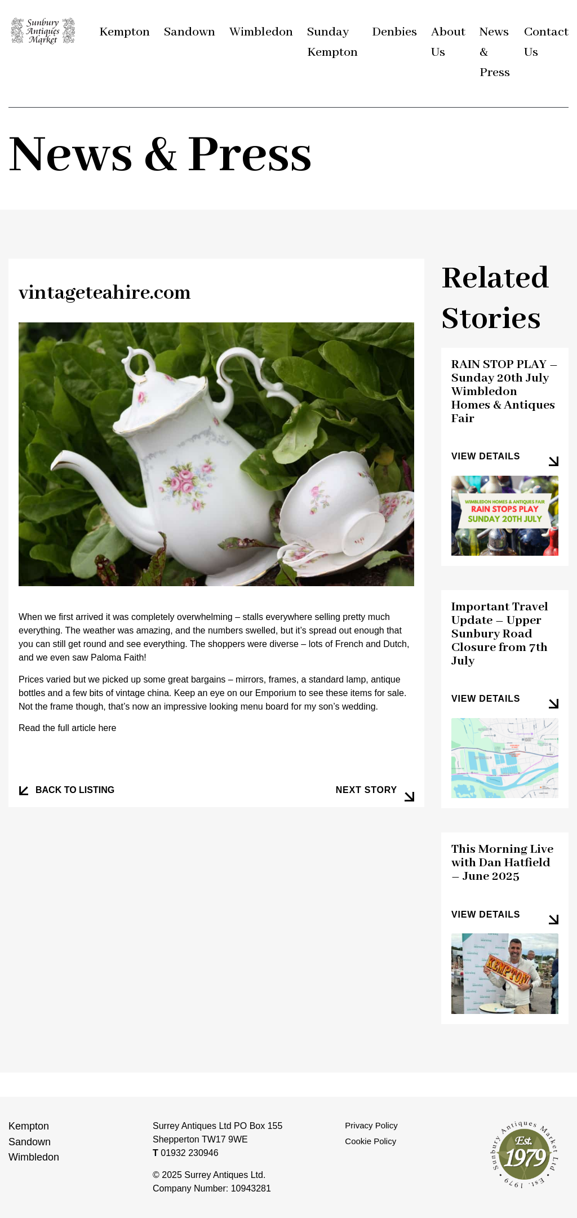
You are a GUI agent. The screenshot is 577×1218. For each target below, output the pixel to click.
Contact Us (546, 42)
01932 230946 (186, 1153)
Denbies (394, 32)
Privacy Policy (371, 1125)
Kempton (124, 32)
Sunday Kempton (332, 42)
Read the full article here (67, 728)
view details (485, 456)
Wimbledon (261, 32)
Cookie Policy (370, 1141)
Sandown (189, 32)
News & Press (495, 52)
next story (366, 790)
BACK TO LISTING (74, 790)
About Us (448, 42)
